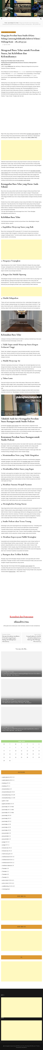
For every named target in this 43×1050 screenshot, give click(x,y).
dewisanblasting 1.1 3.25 (8, 798)
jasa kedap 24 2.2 (6, 821)
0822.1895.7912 (21, 621)
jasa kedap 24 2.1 (6, 818)
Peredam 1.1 (5, 871)
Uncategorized (6, 889)
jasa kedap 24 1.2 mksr (8, 32)
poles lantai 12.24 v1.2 (8, 883)
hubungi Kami (12, 571)
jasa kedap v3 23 (6, 830)
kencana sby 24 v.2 (7, 851)
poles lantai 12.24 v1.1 (8, 880)
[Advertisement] (21, 150)
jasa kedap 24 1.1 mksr (8, 809)
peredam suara (26, 461)
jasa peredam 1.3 (6, 839)
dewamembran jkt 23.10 (8, 792)
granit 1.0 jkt (5, 801)
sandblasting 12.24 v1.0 (8, 886)
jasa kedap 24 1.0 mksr (8, 806)
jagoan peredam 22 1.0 (8, 803)
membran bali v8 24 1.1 (8, 859)
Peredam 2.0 (5, 874)
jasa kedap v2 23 (6, 827)
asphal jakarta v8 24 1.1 (8, 780)
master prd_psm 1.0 (7, 854)
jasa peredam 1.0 (6, 833)
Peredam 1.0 (5, 868)
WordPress (24, 1047)
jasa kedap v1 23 (6, 824)
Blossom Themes (36, 1046)
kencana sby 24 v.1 (7, 848)
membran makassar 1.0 (8, 865)
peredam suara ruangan (32, 134)
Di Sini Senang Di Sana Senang (21, 8)
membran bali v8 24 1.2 (8, 862)
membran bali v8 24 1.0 (8, 856)
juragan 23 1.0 (5, 842)
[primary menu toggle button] (1, 18)
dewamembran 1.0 (7, 789)
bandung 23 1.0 (6, 783)
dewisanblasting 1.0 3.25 (8, 795)
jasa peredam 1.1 (6, 836)
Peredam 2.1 (5, 877)
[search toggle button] (40, 19)
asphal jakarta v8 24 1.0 (8, 777)
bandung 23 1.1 (6, 786)
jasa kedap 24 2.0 (6, 815)
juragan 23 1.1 (5, 845)
